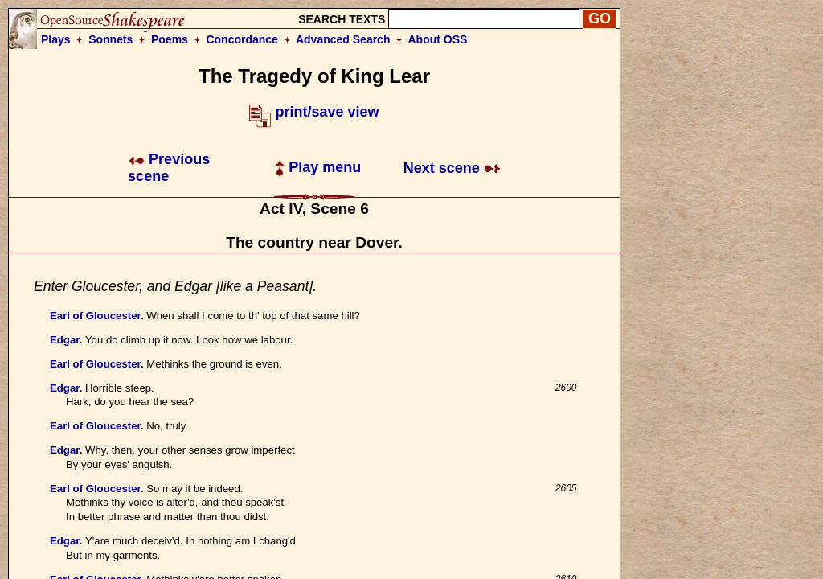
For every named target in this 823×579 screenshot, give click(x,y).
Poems (169, 39)
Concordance (241, 39)
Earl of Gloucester (95, 316)
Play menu (318, 167)
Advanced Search (343, 39)
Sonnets (110, 39)
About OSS (438, 39)
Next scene (452, 168)
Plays (56, 39)
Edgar (65, 340)
